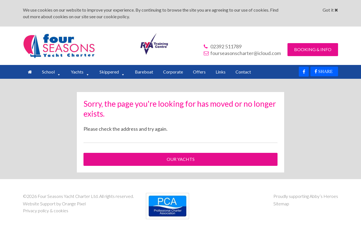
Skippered (109, 71)
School (48, 71)
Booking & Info (312, 49)
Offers (199, 71)
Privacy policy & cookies (45, 210)
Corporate (173, 71)
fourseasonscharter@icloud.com (242, 53)
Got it (330, 9)
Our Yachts (181, 159)
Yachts (77, 71)
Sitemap (281, 203)
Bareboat (144, 71)
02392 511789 (223, 46)
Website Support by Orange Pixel (54, 203)
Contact (243, 71)
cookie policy (116, 16)
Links (221, 71)
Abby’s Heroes (324, 196)
